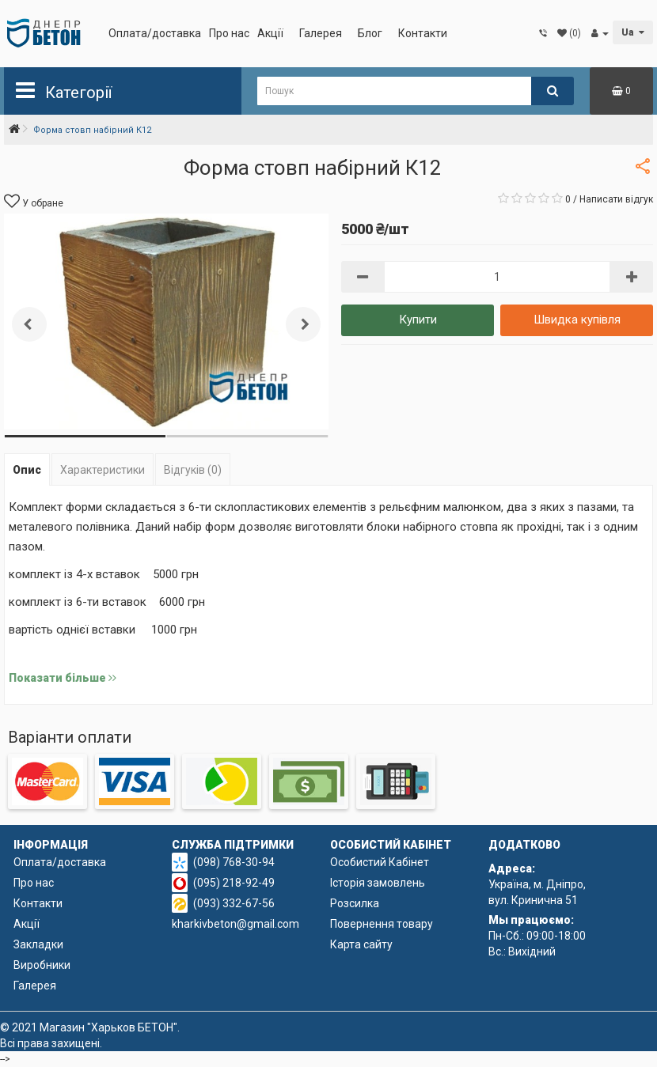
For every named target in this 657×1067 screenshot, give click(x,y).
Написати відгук (616, 199)
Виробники (41, 965)
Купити (418, 319)
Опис (27, 470)
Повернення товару (381, 924)
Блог (370, 33)
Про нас (229, 33)
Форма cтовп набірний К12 (92, 130)
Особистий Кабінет (379, 862)
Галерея (320, 33)
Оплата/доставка (154, 33)
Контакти (422, 33)
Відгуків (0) (193, 470)
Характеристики (102, 470)
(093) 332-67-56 (234, 903)
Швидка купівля (577, 319)
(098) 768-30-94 (234, 862)
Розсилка (354, 903)
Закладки (38, 944)
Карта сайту (361, 944)
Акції (270, 33)
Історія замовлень (377, 882)
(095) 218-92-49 (234, 882)
